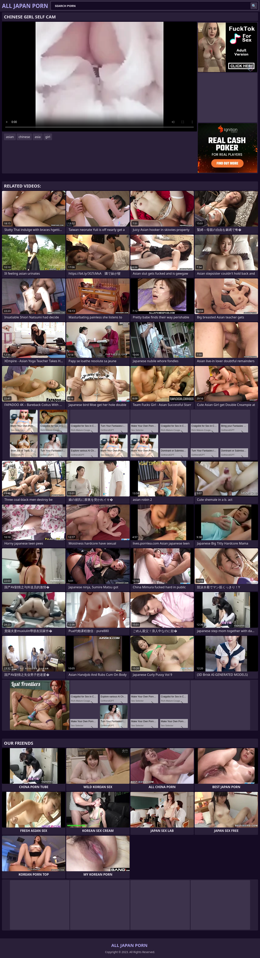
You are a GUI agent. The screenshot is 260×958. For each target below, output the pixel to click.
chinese (24, 137)
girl (47, 137)
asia (38, 137)
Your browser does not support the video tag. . (99, 76)
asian (10, 137)
